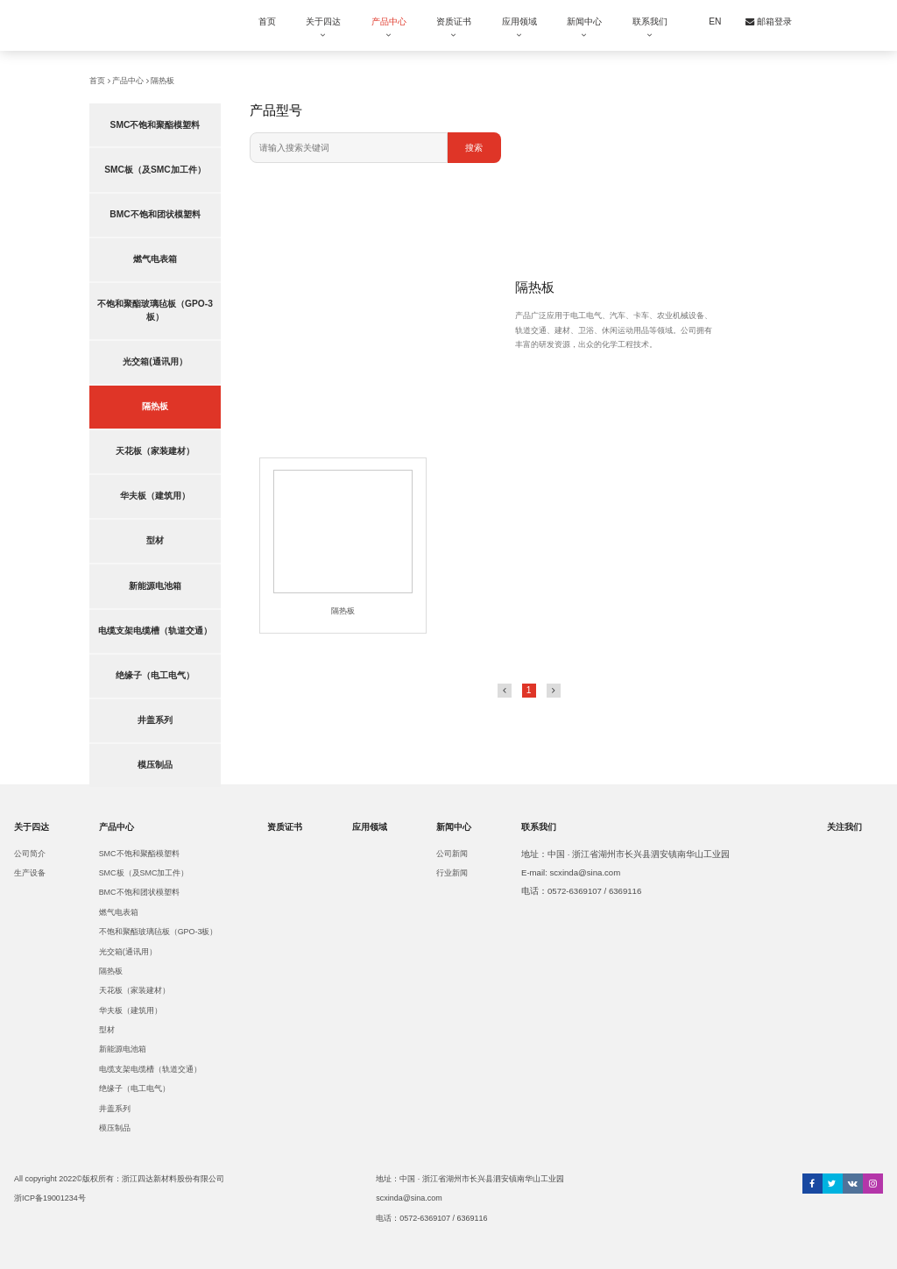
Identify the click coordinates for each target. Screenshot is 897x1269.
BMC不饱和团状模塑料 (154, 214)
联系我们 (649, 21)
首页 (267, 21)
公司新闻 (452, 853)
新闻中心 (584, 21)
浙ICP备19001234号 (50, 1198)
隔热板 (162, 80)
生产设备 (30, 872)
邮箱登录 (768, 21)
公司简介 (30, 853)
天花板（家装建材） (155, 451)
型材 (155, 540)
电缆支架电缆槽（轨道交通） (155, 630)
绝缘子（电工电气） (155, 675)
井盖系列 (155, 720)
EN (715, 21)
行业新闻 (452, 872)
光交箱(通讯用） (155, 361)
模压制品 (155, 764)
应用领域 (519, 21)
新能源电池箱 (155, 586)
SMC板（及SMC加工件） (155, 169)
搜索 (474, 147)
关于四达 (323, 21)
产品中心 (388, 21)
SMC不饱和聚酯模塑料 (155, 125)
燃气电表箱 (155, 259)
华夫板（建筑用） (155, 495)
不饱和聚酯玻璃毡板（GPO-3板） (155, 310)
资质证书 (453, 21)
